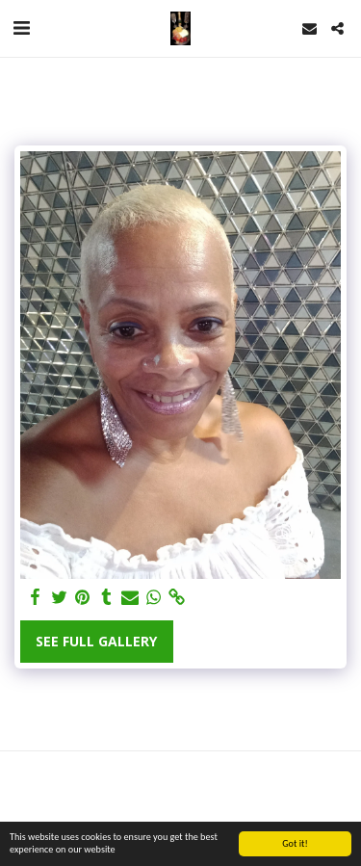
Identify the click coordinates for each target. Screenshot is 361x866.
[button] (21, 27)
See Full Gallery (96, 641)
